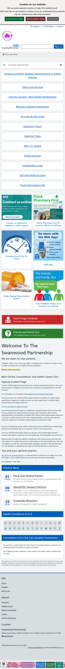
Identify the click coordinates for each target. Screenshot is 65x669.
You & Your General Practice (18, 65)
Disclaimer (5, 602)
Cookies (4, 614)
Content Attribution (9, 618)
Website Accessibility (9, 610)
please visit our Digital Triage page (40, 394)
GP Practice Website (35, 648)
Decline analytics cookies (35, 19)
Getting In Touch (32, 126)
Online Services (32, 155)
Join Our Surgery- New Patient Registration (32, 96)
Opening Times (32, 136)
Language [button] (34, 26)
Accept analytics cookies (14, 19)
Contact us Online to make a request (15, 407)
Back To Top (6, 591)
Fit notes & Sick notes (32, 116)
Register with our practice (11, 370)
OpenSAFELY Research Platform (29, 487)
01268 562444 (47, 26)
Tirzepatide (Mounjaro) (25, 500)
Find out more (53, 19)
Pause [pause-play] (4, 666)
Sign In (4, 583)
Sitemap (4, 587)
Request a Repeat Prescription (32, 106)
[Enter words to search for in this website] (37, 46)
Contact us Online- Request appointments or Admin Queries (32, 75)
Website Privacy (7, 606)
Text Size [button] (59, 26)
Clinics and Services (32, 87)
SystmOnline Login (32, 165)
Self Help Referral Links (32, 175)
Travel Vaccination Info (32, 185)
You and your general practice (12, 455)
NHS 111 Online (32, 145)
